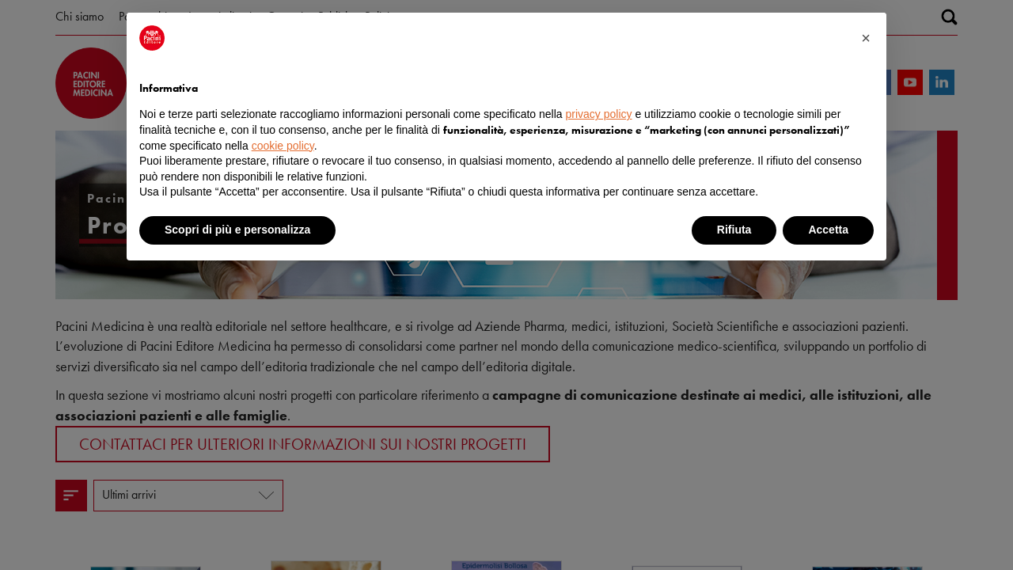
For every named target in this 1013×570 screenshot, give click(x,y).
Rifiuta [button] (734, 229)
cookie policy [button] (283, 145)
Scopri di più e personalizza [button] (237, 229)
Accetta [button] (828, 229)
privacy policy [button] (599, 114)
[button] (865, 38)
